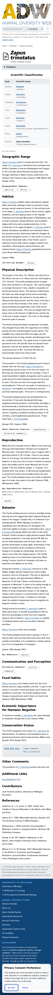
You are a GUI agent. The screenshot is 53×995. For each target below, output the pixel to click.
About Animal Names (11, 912)
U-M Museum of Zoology (13, 890)
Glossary (6, 924)
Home (4, 45)
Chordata (20, 94)
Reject (25, 987)
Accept (11, 987)
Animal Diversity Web (26, 23)
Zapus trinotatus (26, 45)
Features (11, 67)
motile (25, 655)
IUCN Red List (11, 748)
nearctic (9, 189)
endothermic (39, 429)
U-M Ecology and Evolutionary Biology (19, 894)
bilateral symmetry (15, 433)
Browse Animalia (9, 903)
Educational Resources (12, 916)
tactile (33, 667)
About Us (6, 908)
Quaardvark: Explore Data (13, 929)
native (23, 189)
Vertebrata (21, 102)
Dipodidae (21, 126)
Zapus (19, 134)
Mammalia (21, 110)
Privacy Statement (10, 937)
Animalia (13, 45)
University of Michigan (12, 886)
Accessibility (7, 933)
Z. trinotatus (16, 165)
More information (31, 751)
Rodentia (20, 118)
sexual (8, 501)
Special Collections (10, 920)
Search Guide (8, 40)
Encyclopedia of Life (11, 779)
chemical (9, 671)
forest (30, 263)
